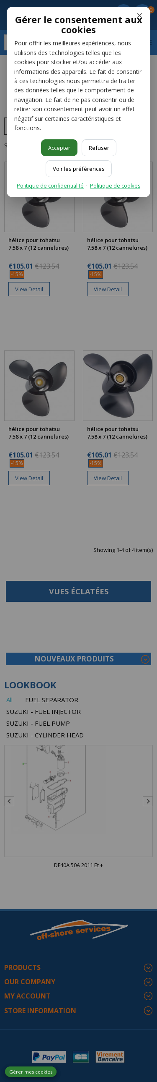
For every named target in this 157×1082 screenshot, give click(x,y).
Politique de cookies (115, 185)
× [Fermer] (139, 15)
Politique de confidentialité (50, 185)
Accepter (59, 148)
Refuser (99, 148)
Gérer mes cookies (30, 1072)
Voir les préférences (79, 168)
